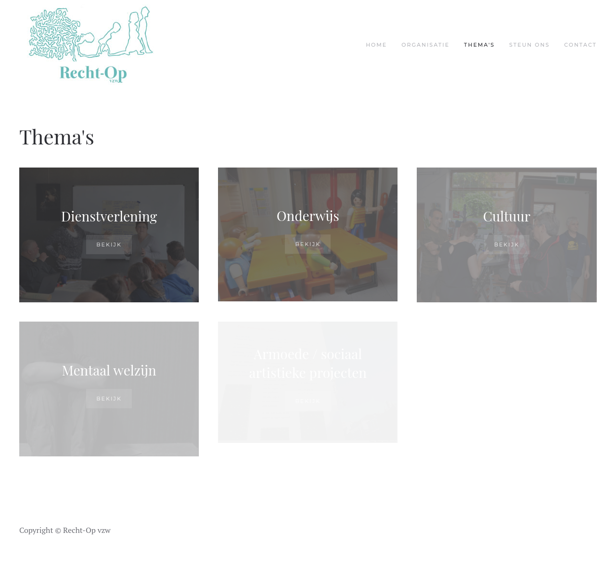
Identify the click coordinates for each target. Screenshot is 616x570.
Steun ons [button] (529, 44)
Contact (580, 44)
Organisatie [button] (425, 44)
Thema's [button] (479, 44)
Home (376, 44)
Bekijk (109, 244)
